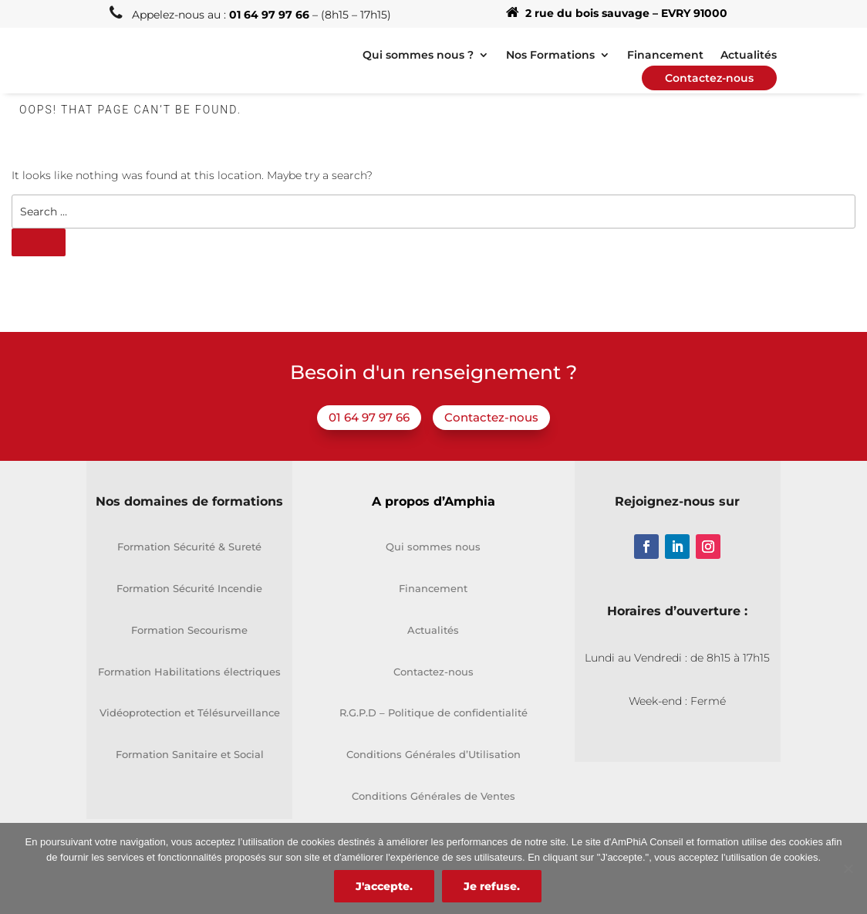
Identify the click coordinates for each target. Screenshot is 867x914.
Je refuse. (492, 886)
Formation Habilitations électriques (189, 671)
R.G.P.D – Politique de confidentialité (433, 712)
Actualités (433, 630)
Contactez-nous (491, 417)
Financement (433, 588)
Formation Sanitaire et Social (190, 754)
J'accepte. (384, 886)
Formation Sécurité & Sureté (189, 546)
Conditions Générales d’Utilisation (433, 754)
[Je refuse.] (847, 868)
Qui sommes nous (433, 546)
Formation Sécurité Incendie (189, 588)
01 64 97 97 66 (369, 417)
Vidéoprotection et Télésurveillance (190, 712)
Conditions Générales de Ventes (433, 796)
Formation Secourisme (189, 630)
